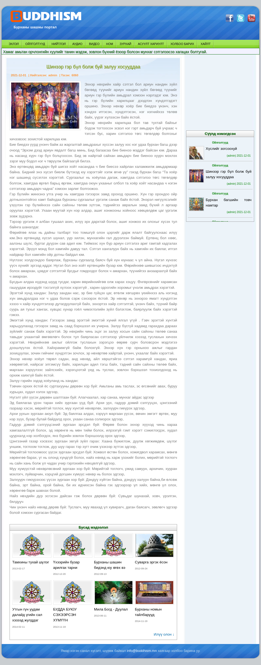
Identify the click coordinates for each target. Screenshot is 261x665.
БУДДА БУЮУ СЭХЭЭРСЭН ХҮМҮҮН (65, 614)
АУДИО (77, 43)
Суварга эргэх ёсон (151, 562)
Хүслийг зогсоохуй (221, 149)
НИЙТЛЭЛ (58, 43)
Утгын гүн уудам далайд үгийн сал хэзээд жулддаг (27, 614)
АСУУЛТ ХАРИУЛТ (151, 43)
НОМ (109, 43)
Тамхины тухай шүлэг (30, 562)
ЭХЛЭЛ (14, 43)
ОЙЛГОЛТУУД (35, 43)
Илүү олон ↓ (164, 634)
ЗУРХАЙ (125, 43)
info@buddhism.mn (142, 651)
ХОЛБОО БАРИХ (182, 43)
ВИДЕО (94, 43)
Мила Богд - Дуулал (111, 609)
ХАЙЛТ (206, 43)
